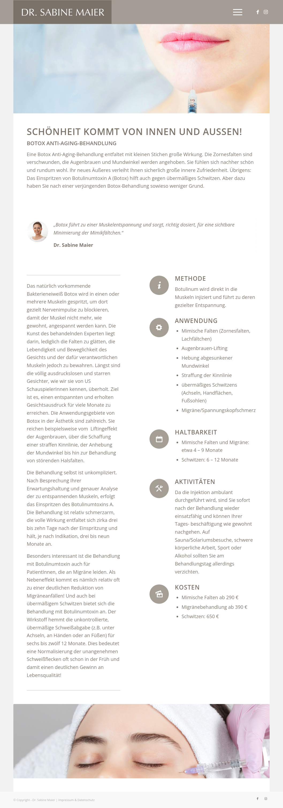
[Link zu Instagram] (266, 12)
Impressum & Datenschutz (76, 800)
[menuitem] (236, 12)
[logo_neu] (62, 12)
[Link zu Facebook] (258, 12)
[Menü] (236, 12)
